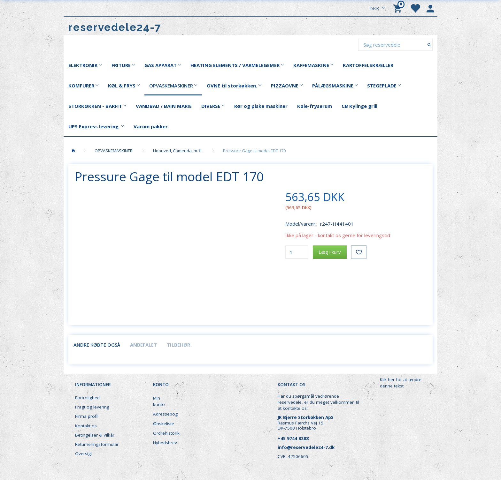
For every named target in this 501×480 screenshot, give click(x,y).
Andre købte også (96, 344)
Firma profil (86, 416)
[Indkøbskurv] (398, 8)
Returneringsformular (97, 444)
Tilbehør (178, 344)
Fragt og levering (92, 407)
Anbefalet (143, 344)
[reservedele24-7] (114, 27)
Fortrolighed (87, 398)
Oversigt (83, 453)
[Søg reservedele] (429, 44)
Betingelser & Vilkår (94, 435)
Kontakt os (86, 426)
